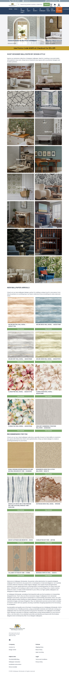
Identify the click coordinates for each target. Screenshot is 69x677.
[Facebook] (59, 1)
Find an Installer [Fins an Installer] (13, 667)
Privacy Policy (39, 662)
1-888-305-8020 (14, 1)
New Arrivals (53, 10)
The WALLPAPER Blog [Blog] (51, 1)
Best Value (48, 10)
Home (10, 9)
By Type (28, 10)
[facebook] (34, 640)
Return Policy (39, 649)
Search (47, 4)
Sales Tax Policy (40, 652)
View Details (20, 329)
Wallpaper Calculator (14, 662)
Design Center (12, 649)
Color (15, 9)
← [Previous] (8, 30)
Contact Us (26, 1)
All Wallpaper (42, 10)
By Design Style (23, 10)
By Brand (35, 10)
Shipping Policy (39, 647)
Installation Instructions (15, 664)
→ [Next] (60, 30)
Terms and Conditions (41, 659)
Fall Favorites (59, 10)
